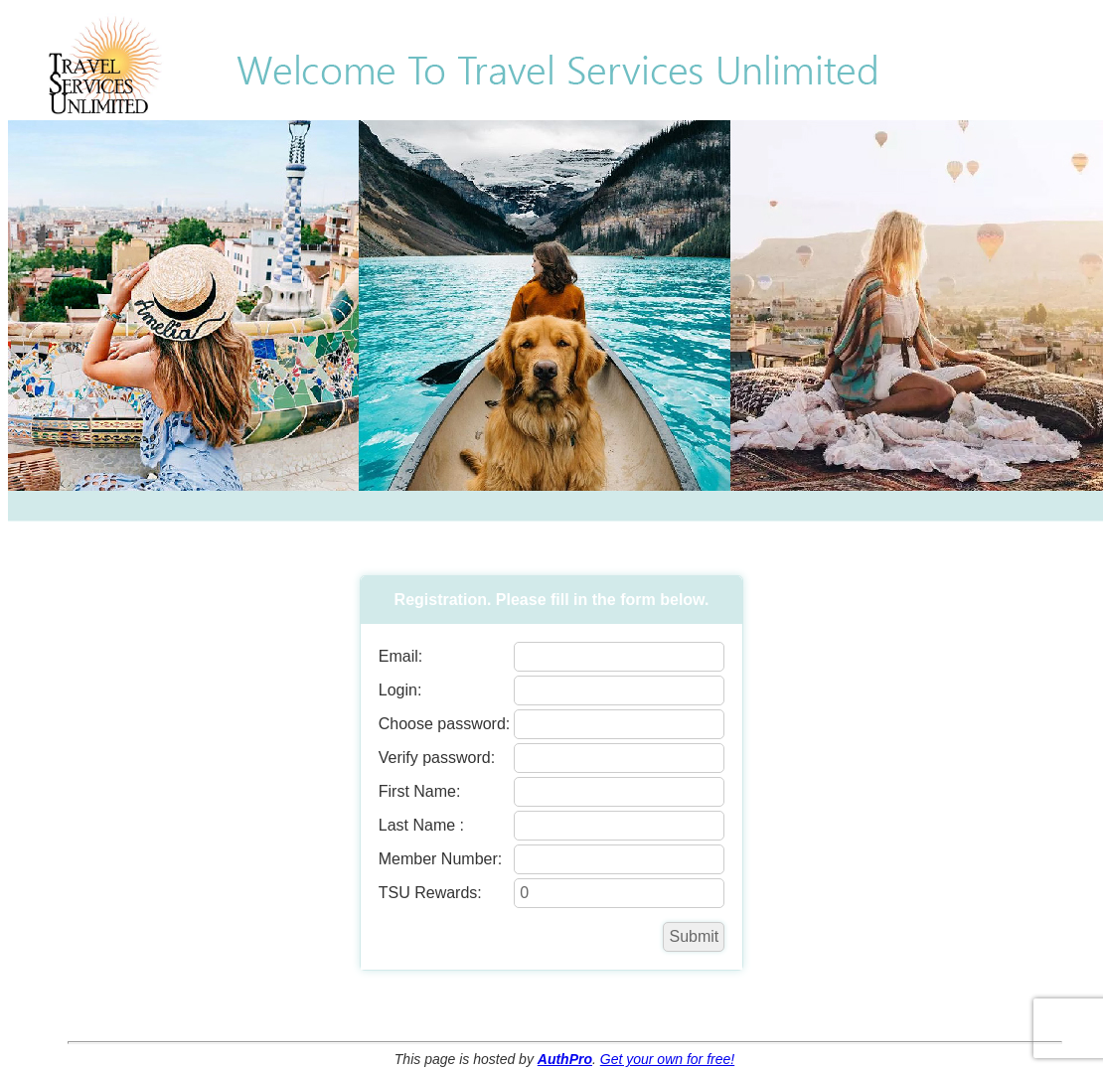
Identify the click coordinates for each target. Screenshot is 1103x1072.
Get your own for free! (667, 1059)
